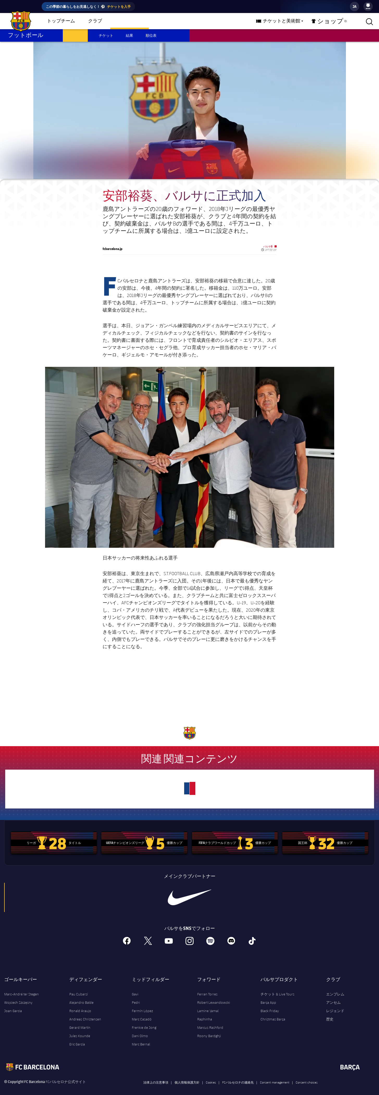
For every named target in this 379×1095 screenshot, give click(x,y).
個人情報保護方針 (187, 1076)
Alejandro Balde (81, 996)
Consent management (274, 1076)
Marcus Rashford (210, 1021)
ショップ (331, 22)
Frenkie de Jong (144, 1021)
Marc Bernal (141, 1038)
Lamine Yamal (208, 1005)
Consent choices (307, 1076)
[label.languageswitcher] (354, 6)
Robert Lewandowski (213, 996)
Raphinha (204, 1013)
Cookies (211, 1076)
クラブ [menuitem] (95, 21)
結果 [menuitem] (129, 35)
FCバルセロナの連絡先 (238, 1076)
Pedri (136, 996)
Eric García (77, 1038)
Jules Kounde (79, 1030)
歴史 (329, 1013)
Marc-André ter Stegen (21, 988)
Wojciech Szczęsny (18, 996)
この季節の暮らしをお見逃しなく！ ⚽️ (88, 6)
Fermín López (142, 1005)
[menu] (368, 6)
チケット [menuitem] (106, 35)
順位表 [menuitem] (151, 35)
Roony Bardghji (209, 1030)
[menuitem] (368, 5)
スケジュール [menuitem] (75, 35)
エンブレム (335, 988)
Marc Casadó (142, 1013)
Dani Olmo (140, 1030)
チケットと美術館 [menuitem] (289, 21)
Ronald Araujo (80, 1005)
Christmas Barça (272, 1013)
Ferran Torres (207, 988)
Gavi (135, 988)
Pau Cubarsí (78, 988)
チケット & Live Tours (277, 988)
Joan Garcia (13, 1005)
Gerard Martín (79, 1021)
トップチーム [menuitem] (61, 21)
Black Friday (269, 1005)
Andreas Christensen (85, 1013)
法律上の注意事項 (155, 1076)
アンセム (333, 996)
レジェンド (335, 1005)
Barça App (268, 996)
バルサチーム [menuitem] (129, 21)
